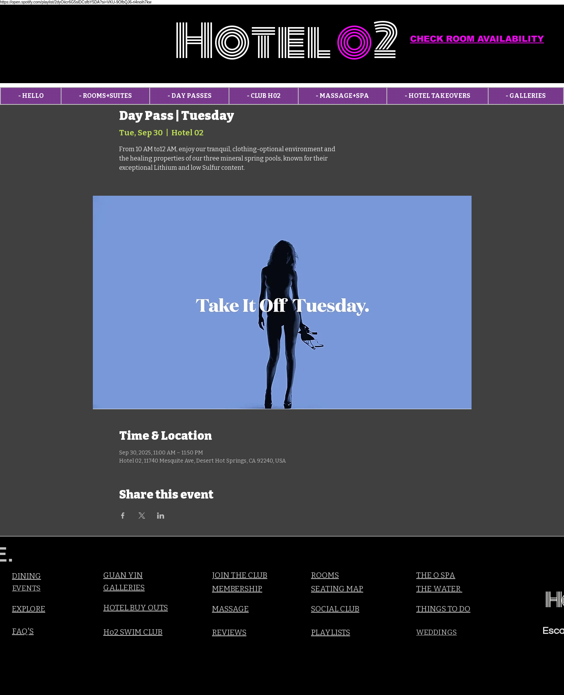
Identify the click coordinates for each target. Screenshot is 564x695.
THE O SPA (435, 575)
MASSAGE (230, 608)
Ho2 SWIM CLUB (132, 632)
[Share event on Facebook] (122, 515)
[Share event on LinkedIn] (160, 515)
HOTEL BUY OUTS (135, 607)
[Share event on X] (141, 515)
